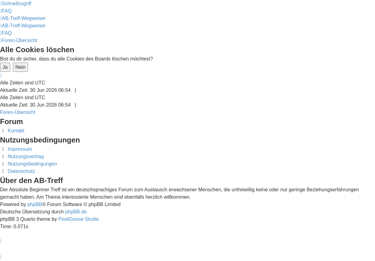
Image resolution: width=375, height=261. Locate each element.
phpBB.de (76, 211)
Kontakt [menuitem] (16, 130)
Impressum (20, 149)
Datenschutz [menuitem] (21, 171)
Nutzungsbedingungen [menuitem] (32, 163)
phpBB (34, 204)
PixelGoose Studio (78, 219)
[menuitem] (6, 11)
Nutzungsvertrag (26, 156)
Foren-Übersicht (17, 112)
